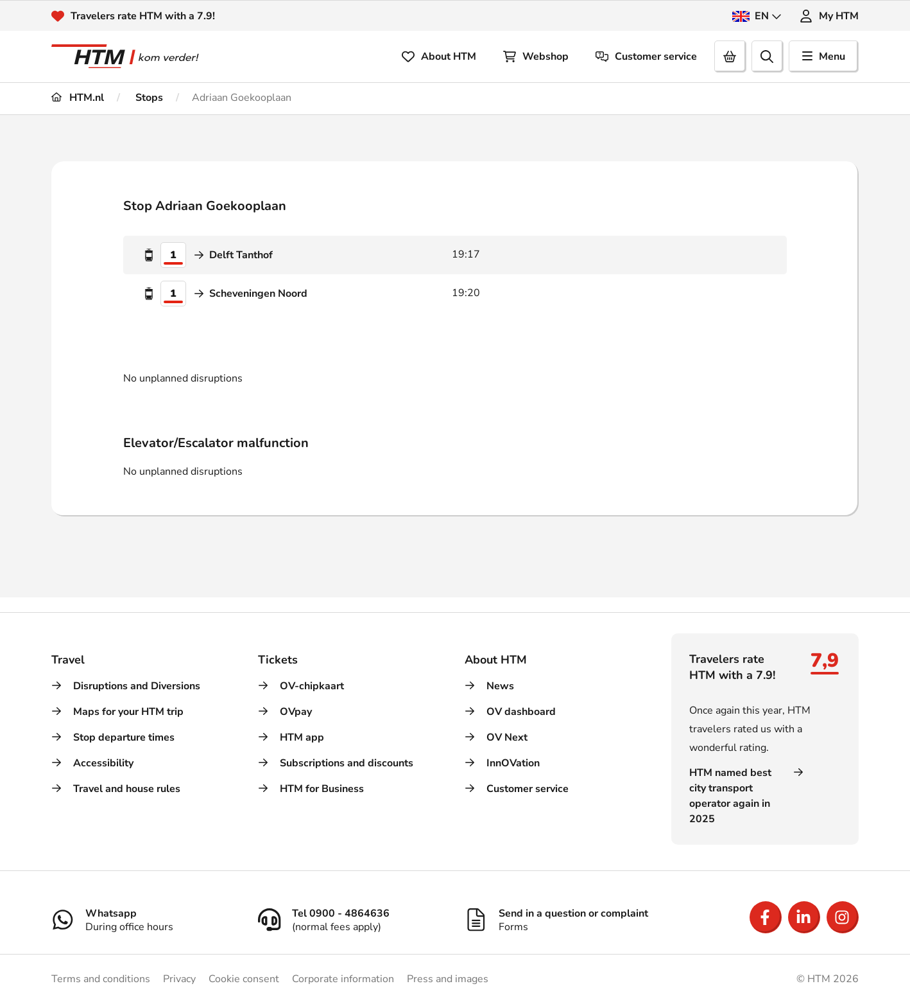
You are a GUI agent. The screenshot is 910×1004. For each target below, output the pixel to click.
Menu (823, 56)
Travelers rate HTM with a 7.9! (143, 16)
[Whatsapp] (145, 912)
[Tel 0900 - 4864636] (351, 912)
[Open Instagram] (843, 917)
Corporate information (343, 979)
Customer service (646, 56)
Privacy (179, 979)
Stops (148, 98)
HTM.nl (77, 98)
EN (757, 16)
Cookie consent (244, 979)
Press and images (447, 979)
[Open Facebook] (766, 917)
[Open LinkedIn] (804, 917)
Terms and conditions (100, 979)
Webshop (536, 56)
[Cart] (730, 56)
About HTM (439, 56)
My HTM (829, 16)
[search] (767, 56)
